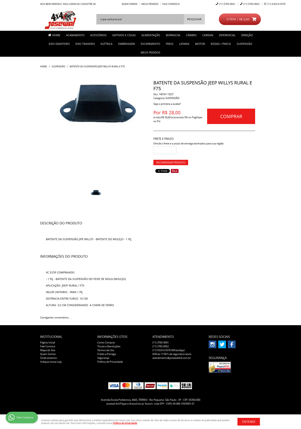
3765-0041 (227, 3)
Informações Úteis (112, 337)
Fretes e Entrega (106, 354)
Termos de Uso (105, 350)
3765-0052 (251, 3)
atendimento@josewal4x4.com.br (171, 358)
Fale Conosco (170, 3)
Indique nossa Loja (51, 361)
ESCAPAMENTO (150, 44)
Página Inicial (47, 342)
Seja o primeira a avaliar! (167, 104)
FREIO (169, 44)
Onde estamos (48, 358)
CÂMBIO (191, 35)
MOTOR (200, 44)
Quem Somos (129, 3)
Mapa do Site (47, 350)
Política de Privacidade (110, 361)
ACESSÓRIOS (98, 35)
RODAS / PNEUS (221, 44)
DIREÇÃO (247, 35)
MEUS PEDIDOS (150, 52)
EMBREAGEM (126, 44)
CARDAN (207, 35)
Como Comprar (106, 342)
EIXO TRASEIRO (85, 44)
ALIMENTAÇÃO (150, 35)
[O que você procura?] (194, 19)
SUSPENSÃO (244, 44)
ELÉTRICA (106, 44)
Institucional (51, 337)
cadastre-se (88, 3)
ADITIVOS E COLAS (124, 35)
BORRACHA (173, 35)
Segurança (103, 358)
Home (56, 35)
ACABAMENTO (75, 35)
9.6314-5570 (276, 3)
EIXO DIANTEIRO (59, 44)
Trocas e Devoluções (108, 346)
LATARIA (184, 44)
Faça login (69, 3)
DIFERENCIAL (227, 35)
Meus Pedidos (149, 3)
